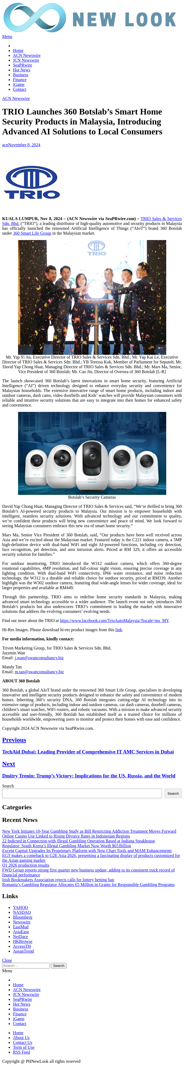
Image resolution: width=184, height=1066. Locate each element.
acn (5, 145)
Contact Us (22, 1042)
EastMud (21, 927)
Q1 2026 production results (25, 865)
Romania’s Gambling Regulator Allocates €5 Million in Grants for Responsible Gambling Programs (88, 884)
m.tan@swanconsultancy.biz (39, 671)
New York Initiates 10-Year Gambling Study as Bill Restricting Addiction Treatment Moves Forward (89, 831)
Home (18, 50)
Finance (20, 79)
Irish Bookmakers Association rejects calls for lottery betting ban (58, 879)
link (118, 629)
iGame (19, 84)
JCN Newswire (26, 60)
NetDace (20, 936)
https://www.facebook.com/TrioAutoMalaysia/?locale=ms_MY (114, 620)
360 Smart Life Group (32, 233)
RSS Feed (21, 1052)
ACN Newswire (27, 55)
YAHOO (20, 907)
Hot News (21, 70)
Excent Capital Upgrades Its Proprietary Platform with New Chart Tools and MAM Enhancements (87, 850)
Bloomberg (22, 917)
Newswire (21, 922)
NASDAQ (22, 912)
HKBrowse (22, 941)
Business (20, 74)
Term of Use (23, 1047)
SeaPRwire (22, 65)
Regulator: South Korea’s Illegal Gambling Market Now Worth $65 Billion (66, 845)
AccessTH (22, 946)
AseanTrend (23, 951)
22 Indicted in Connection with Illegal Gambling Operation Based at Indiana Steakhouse (78, 841)
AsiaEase (21, 931)
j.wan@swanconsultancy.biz (39, 657)
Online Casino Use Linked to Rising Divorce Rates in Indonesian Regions (66, 836)
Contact (19, 89)
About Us (21, 1037)
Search (8, 786)
